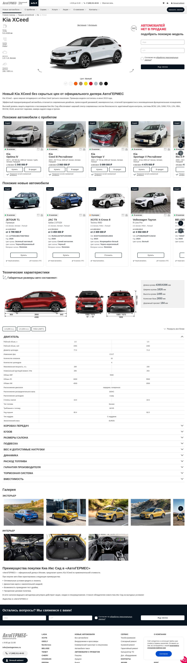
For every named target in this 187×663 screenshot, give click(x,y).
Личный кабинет (16, 660)
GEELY (45, 641)
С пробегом (30, 9)
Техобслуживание (128, 638)
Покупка (78, 655)
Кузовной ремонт (128, 645)
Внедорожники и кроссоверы (86, 641)
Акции (66, 9)
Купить (15, 169)
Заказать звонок (176, 10)
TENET (45, 652)
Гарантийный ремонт (129, 648)
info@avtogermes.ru (12, 647)
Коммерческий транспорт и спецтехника (91, 645)
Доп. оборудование (129, 655)
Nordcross (46, 645)
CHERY (45, 655)
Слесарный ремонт (129, 641)
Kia (23, 155)
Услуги (55, 9)
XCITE (44, 638)
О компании (78, 9)
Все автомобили (81, 638)
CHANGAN (46, 659)
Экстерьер (81, 25)
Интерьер (92, 25)
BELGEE (46, 648)
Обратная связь (107, 3)
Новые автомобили (11, 9)
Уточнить (108, 255)
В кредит (33, 169)
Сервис (43, 9)
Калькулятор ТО (127, 652)
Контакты (93, 9)
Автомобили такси (82, 648)
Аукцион (78, 659)
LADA (44, 634)
